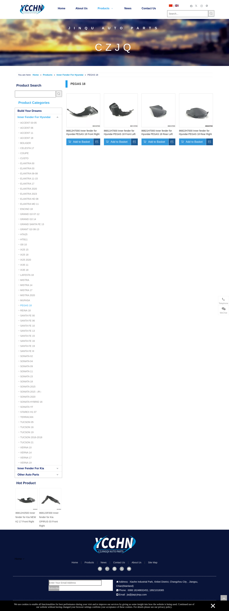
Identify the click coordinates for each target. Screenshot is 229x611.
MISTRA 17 (26, 290)
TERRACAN (26, 417)
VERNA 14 (26, 452)
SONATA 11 (26, 371)
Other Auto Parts (28, 474)
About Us (136, 562)
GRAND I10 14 (28, 219)
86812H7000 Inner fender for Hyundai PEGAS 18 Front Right (83, 132)
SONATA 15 (26, 376)
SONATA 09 (26, 366)
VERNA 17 (26, 457)
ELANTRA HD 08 (29, 199)
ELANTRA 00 (27, 163)
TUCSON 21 (27, 442)
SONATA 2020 (28, 396)
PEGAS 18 (26, 305)
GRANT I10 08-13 (29, 229)
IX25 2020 (25, 259)
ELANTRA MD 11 (29, 204)
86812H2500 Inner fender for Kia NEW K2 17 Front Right (26, 517)
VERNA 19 (26, 462)
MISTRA (24, 280)
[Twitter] (196, 6)
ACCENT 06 (26, 127)
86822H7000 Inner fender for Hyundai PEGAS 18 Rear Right (195, 132)
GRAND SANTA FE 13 (32, 224)
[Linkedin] (114, 569)
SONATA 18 (26, 381)
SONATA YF (26, 407)
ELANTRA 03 (27, 168)
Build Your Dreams (30, 110)
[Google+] (107, 569)
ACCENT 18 (26, 138)
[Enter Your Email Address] (75, 583)
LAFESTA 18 (27, 275)
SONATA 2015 (28, 386)
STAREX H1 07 (28, 412)
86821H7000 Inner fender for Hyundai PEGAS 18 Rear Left (157, 132)
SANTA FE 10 (27, 325)
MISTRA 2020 (27, 295)
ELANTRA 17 (27, 183)
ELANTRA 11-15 (29, 178)
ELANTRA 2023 (28, 193)
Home (75, 562)
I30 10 (23, 244)
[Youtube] (129, 569)
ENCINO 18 (26, 209)
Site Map (152, 562)
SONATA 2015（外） (31, 391)
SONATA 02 (26, 356)
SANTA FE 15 (27, 336)
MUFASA (25, 300)
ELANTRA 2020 (28, 188)
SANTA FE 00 (27, 315)
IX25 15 (24, 249)
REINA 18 (25, 310)
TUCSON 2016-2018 (31, 437)
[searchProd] (35, 94)
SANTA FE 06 (27, 320)
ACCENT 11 (26, 133)
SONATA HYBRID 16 (31, 401)
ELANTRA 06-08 (29, 173)
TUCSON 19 (27, 432)
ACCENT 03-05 (28, 122)
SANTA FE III (27, 351)
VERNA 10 (26, 447)
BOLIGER (25, 143)
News (104, 562)
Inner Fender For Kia (31, 468)
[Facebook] (191, 6)
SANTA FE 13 (27, 330)
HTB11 (24, 239)
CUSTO (24, 158)
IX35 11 (24, 264)
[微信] (207, 6)
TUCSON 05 (27, 422)
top (224, 598)
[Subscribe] (54, 588)
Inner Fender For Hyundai (34, 117)
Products (89, 562)
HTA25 (24, 234)
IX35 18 (24, 270)
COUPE (24, 153)
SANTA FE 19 (27, 346)
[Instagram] (202, 6)
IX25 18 (24, 254)
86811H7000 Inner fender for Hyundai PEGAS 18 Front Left (120, 132)
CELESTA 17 (27, 148)
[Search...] (187, 13)
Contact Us (119, 562)
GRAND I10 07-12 (30, 214)
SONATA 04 (26, 361)
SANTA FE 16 (27, 341)
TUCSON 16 (27, 427)
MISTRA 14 (26, 285)
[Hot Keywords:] (211, 13)
